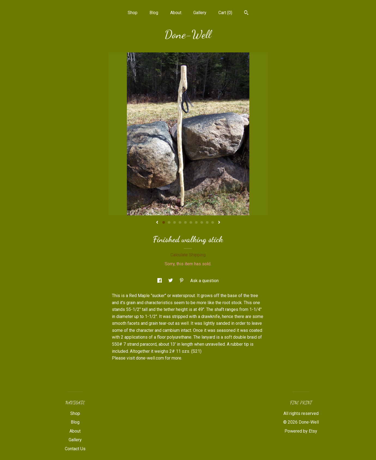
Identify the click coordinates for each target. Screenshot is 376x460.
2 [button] (169, 222)
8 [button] (201, 222)
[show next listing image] (219, 223)
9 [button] (207, 222)
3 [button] (174, 222)
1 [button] (163, 222)
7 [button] (196, 222)
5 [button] (185, 222)
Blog (153, 12)
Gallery (199, 12)
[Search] (246, 13)
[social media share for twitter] (171, 280)
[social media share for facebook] (160, 280)
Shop (132, 12)
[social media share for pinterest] (182, 280)
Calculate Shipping (188, 254)
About (175, 12)
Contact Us (75, 448)
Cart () (225, 12)
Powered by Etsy (301, 431)
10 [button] (212, 222)
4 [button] (180, 222)
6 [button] (190, 222)
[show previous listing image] (157, 223)
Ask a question (204, 280)
